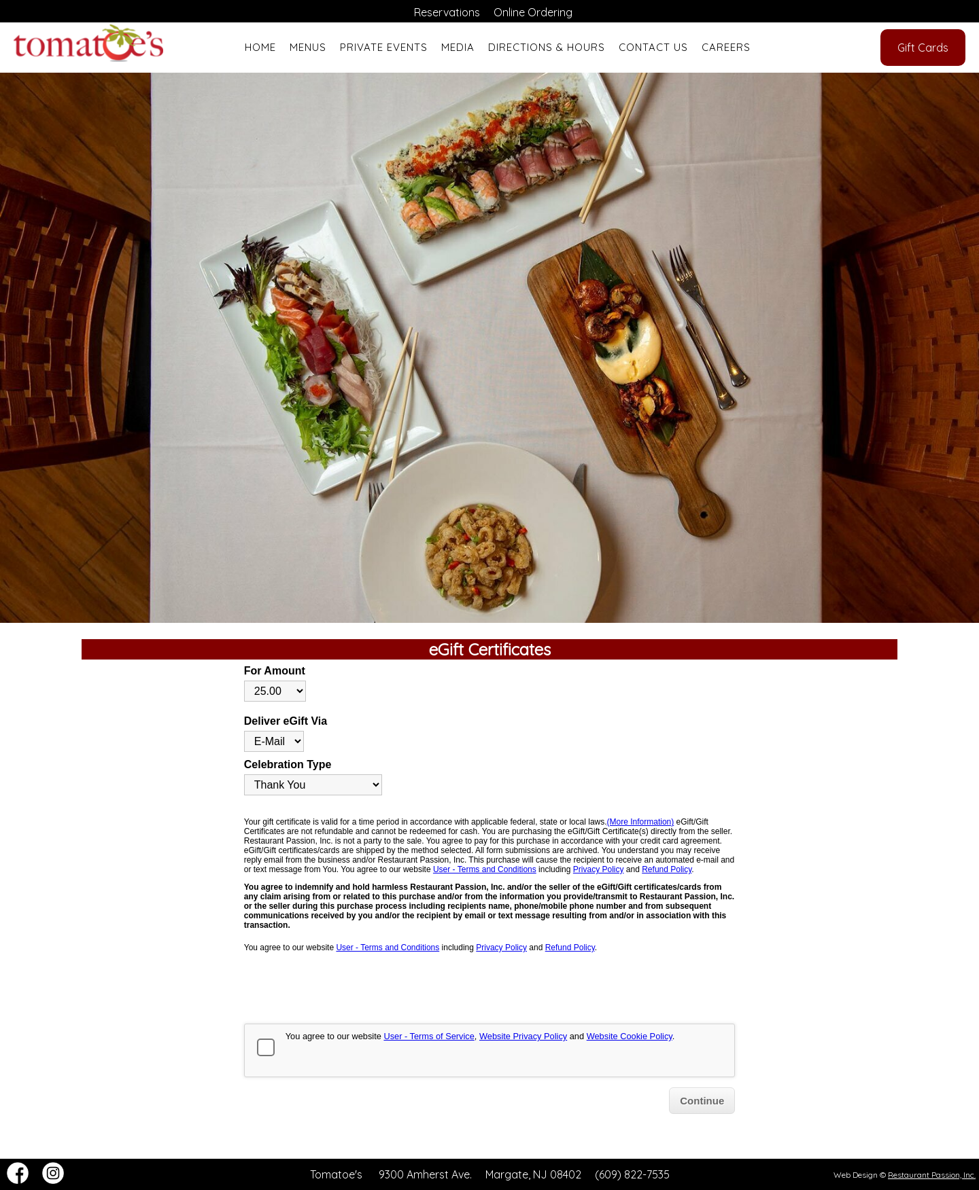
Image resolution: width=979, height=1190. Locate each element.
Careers (726, 47)
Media (458, 47)
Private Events (384, 47)
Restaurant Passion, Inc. (932, 1175)
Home (260, 47)
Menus (308, 47)
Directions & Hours (546, 47)
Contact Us (653, 47)
